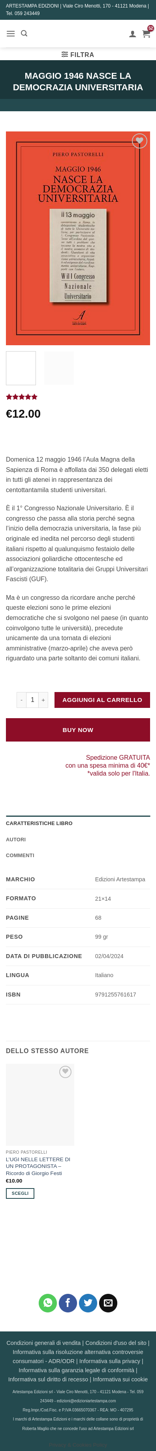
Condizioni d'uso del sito (116, 1343)
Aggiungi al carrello (102, 699)
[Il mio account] (133, 33)
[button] (10, 33)
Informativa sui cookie (120, 1379)
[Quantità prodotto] (32, 700)
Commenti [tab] (20, 855)
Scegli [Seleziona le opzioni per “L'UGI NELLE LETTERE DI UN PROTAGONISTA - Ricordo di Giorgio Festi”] (20, 1193)
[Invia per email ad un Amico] (108, 1303)
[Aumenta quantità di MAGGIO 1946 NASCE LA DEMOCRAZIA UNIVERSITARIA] (43, 700)
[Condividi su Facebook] (68, 1303)
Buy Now (78, 729)
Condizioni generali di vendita (43, 1343)
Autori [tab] (16, 839)
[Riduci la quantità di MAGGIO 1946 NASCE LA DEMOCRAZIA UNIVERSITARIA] (21, 700)
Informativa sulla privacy (109, 1361)
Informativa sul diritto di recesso (48, 1379)
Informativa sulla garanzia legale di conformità (76, 1370)
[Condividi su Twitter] (88, 1303)
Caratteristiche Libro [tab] (39, 823)
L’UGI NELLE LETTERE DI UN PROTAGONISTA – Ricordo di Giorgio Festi (38, 1166)
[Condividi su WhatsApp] (48, 1303)
